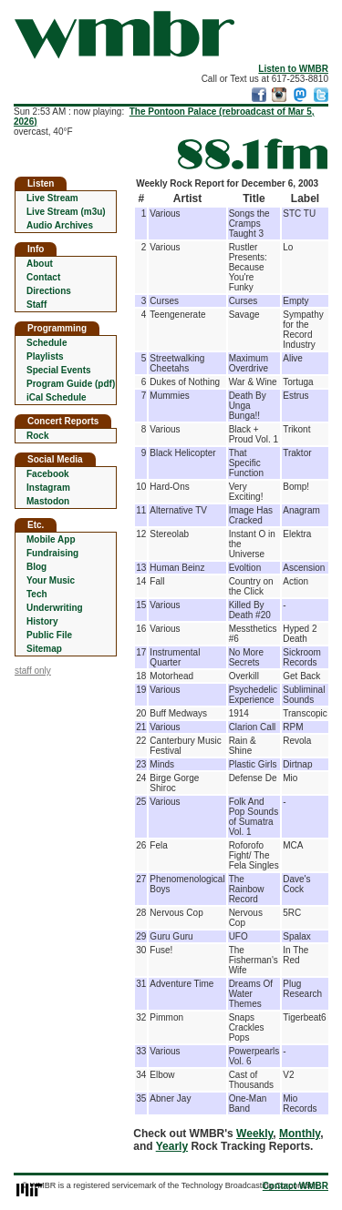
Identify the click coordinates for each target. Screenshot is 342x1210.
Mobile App (51, 539)
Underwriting (54, 608)
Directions (48, 291)
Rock (37, 436)
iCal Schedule (56, 397)
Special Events (58, 370)
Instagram (48, 488)
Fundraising (52, 553)
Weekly (254, 1133)
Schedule (46, 343)
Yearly (172, 1146)
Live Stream (52, 198)
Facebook (47, 474)
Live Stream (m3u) (66, 212)
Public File (49, 635)
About (39, 264)
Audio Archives (59, 225)
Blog (36, 567)
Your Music (50, 580)
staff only (33, 671)
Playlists (45, 356)
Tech (36, 594)
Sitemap (44, 649)
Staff (36, 305)
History (41, 621)
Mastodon (47, 501)
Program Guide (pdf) (70, 384)
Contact (43, 277)
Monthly (299, 1133)
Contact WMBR (295, 1186)
